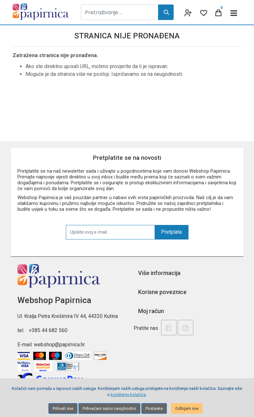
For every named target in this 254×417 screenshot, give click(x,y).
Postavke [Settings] (154, 408)
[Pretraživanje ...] (119, 12)
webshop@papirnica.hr (59, 344)
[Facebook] (169, 327)
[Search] (166, 12)
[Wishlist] (203, 12)
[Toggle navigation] (234, 12)
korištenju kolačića (128, 394)
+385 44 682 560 (48, 330)
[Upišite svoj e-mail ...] (110, 232)
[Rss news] (185, 327)
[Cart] (218, 12)
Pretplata (171, 232)
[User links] (187, 12)
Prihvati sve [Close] (63, 408)
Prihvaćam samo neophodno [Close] (109, 408)
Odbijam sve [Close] (186, 408)
